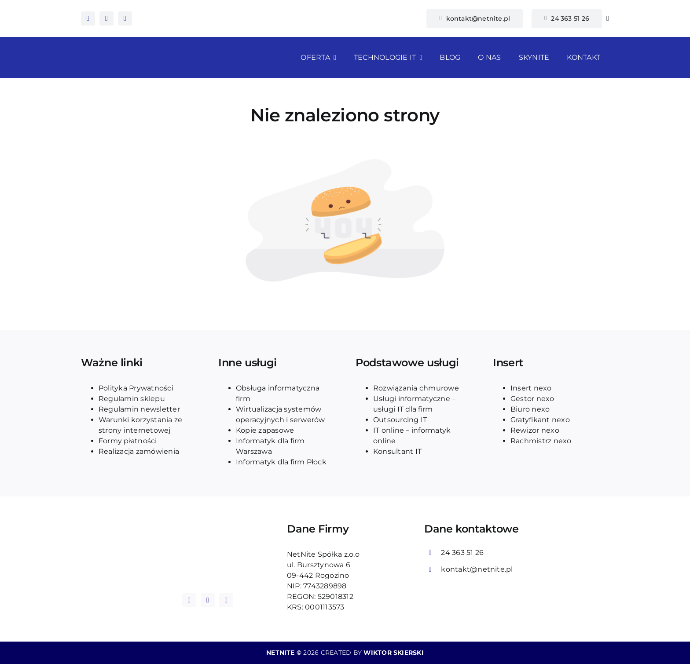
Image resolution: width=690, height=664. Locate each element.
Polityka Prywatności (136, 388)
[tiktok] (125, 18)
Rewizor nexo (534, 430)
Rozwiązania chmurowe (416, 388)
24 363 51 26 (462, 552)
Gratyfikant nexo (540, 420)
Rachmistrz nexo (541, 441)
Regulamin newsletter (139, 409)
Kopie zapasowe (265, 430)
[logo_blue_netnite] (208, 542)
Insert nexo (531, 388)
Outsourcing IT (400, 420)
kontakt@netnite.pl (477, 569)
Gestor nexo (532, 398)
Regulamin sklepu (132, 398)
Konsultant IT (397, 451)
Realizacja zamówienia (139, 451)
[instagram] (106, 18)
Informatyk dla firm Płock (281, 462)
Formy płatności (128, 441)
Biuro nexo (530, 409)
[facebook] (88, 18)
